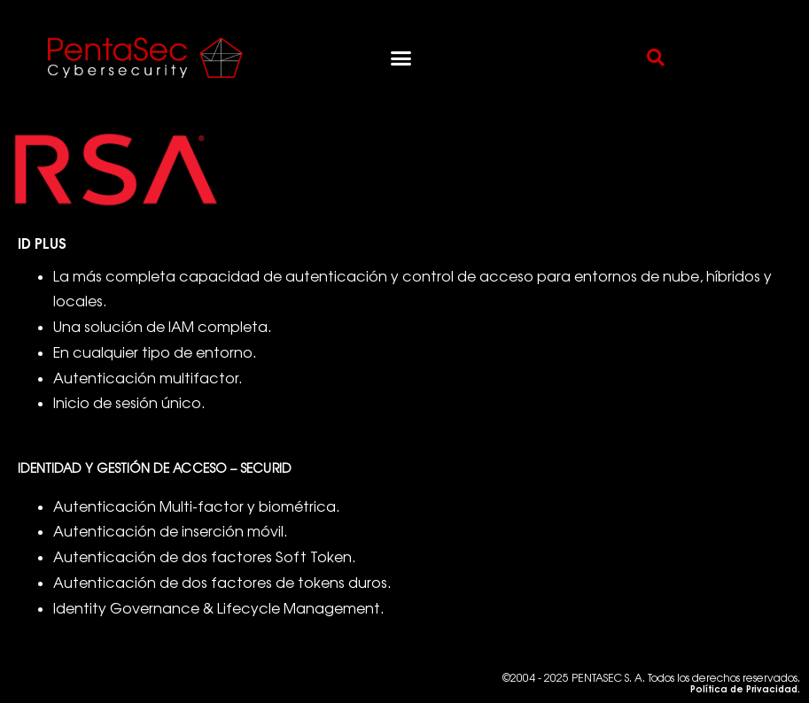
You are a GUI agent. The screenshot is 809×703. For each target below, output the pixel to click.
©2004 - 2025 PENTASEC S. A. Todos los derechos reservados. (651, 683)
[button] (400, 57)
